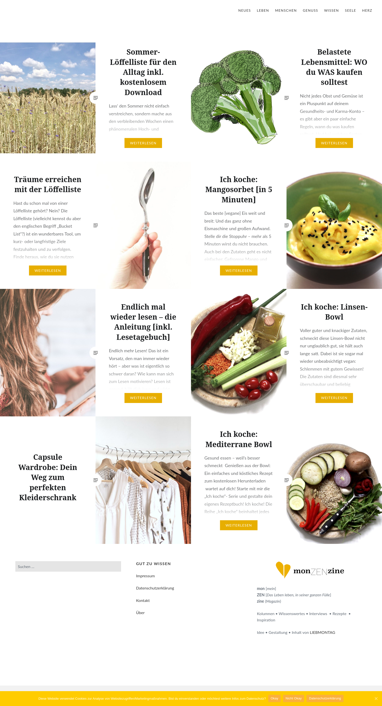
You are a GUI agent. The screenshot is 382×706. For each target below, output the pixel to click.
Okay (274, 698)
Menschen (286, 10)
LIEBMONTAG (322, 632)
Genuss (310, 10)
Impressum (145, 575)
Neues (244, 10)
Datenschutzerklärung (155, 588)
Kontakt (143, 600)
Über (140, 612)
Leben (263, 10)
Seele (350, 10)
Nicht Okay (294, 698)
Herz (367, 10)
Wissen (331, 10)
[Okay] (375, 698)
